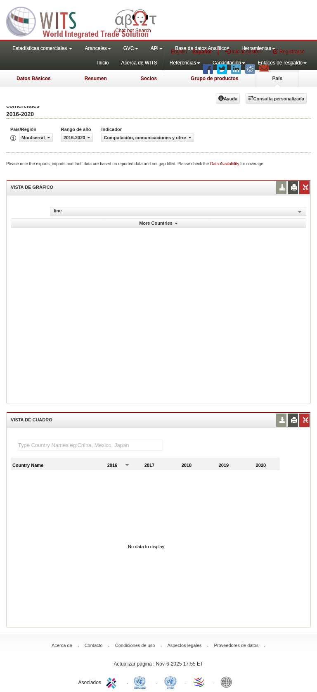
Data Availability (225, 164)
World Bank (228, 681)
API (157, 48)
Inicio (103, 63)
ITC (112, 681)
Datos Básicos (34, 78)
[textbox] (90, 445)
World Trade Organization (199, 681)
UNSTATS (170, 681)
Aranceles (98, 48)
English (179, 52)
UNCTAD (141, 681)
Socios (149, 78)
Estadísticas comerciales (42, 48)
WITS (82, 20)
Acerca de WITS (139, 63)
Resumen (96, 78)
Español (202, 52)
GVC (130, 48)
